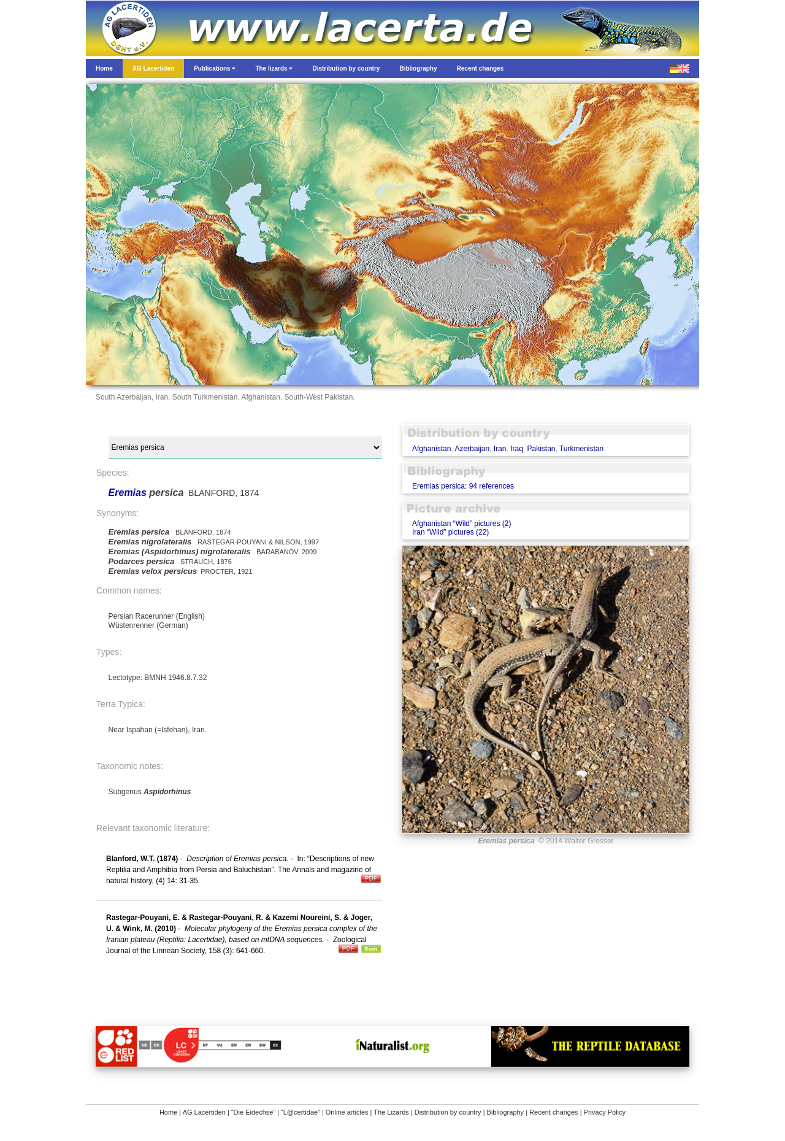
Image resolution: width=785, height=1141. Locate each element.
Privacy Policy (605, 1112)
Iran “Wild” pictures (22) (450, 532)
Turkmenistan (581, 448)
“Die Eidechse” (253, 1112)
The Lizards (390, 1112)
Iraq (516, 448)
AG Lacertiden (204, 1112)
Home (168, 1112)
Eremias (129, 492)
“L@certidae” (300, 1112)
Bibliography (505, 1112)
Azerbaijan (471, 448)
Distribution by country (448, 1112)
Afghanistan (431, 448)
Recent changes (553, 1112)
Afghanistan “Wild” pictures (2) (461, 523)
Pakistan (541, 448)
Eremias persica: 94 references (463, 486)
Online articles (347, 1112)
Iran (500, 448)
